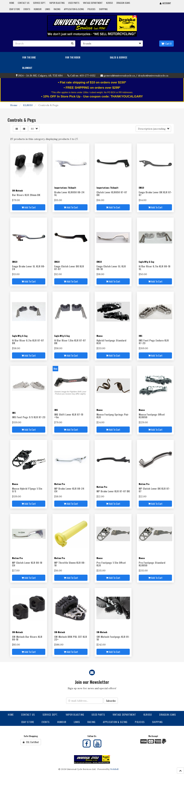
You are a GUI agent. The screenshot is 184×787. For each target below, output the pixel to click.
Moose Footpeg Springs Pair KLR (112, 415)
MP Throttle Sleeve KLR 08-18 (69, 564)
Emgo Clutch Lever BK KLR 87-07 (69, 267)
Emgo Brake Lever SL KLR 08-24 (28, 267)
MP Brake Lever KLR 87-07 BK (113, 491)
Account (165, 3)
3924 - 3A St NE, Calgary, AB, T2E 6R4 (40, 75)
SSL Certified (31, 742)
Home (13, 105)
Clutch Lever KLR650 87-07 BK (111, 193)
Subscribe (111, 700)
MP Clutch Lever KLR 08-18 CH (27, 564)
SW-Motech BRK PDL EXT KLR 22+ (70, 638)
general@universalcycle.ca (119, 75)
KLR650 (28, 105)
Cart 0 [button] (166, 43)
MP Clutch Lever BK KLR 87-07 (154, 490)
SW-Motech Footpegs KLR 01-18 (113, 638)
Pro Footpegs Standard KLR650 (152, 564)
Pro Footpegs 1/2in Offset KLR (111, 564)
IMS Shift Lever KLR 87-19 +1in (68, 415)
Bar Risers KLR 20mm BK (26, 195)
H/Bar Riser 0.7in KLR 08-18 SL (154, 267)
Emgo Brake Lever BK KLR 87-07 (155, 193)
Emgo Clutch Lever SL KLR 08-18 (111, 267)
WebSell (114, 769)
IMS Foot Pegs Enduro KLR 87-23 (154, 341)
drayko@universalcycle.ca (153, 75)
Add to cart (29, 207)
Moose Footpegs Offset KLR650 (152, 415)
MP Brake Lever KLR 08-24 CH (69, 490)
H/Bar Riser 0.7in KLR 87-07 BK (28, 341)
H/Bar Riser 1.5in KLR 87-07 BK (70, 341)
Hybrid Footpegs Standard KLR (111, 341)
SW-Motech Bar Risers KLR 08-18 (27, 638)
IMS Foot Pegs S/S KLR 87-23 (28, 417)
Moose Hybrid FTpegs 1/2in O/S (27, 490)
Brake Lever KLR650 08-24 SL (69, 193)
